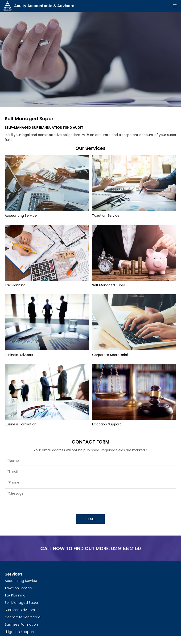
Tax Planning (15, 595)
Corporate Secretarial (23, 617)
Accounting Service (21, 580)
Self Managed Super (21, 602)
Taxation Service (18, 588)
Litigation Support (19, 631)
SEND (90, 519)
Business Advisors (20, 610)
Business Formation (21, 624)
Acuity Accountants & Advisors (38, 6)
